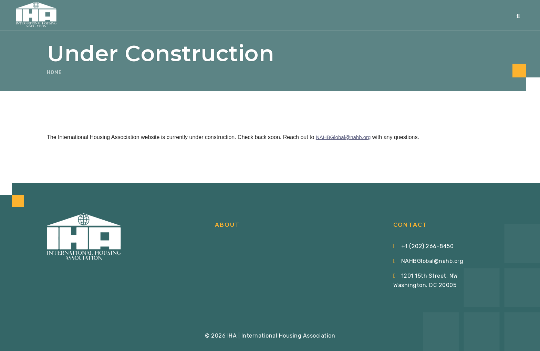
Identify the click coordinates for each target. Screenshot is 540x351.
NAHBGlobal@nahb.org (343, 137)
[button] (518, 16)
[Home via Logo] (36, 14)
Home (54, 72)
